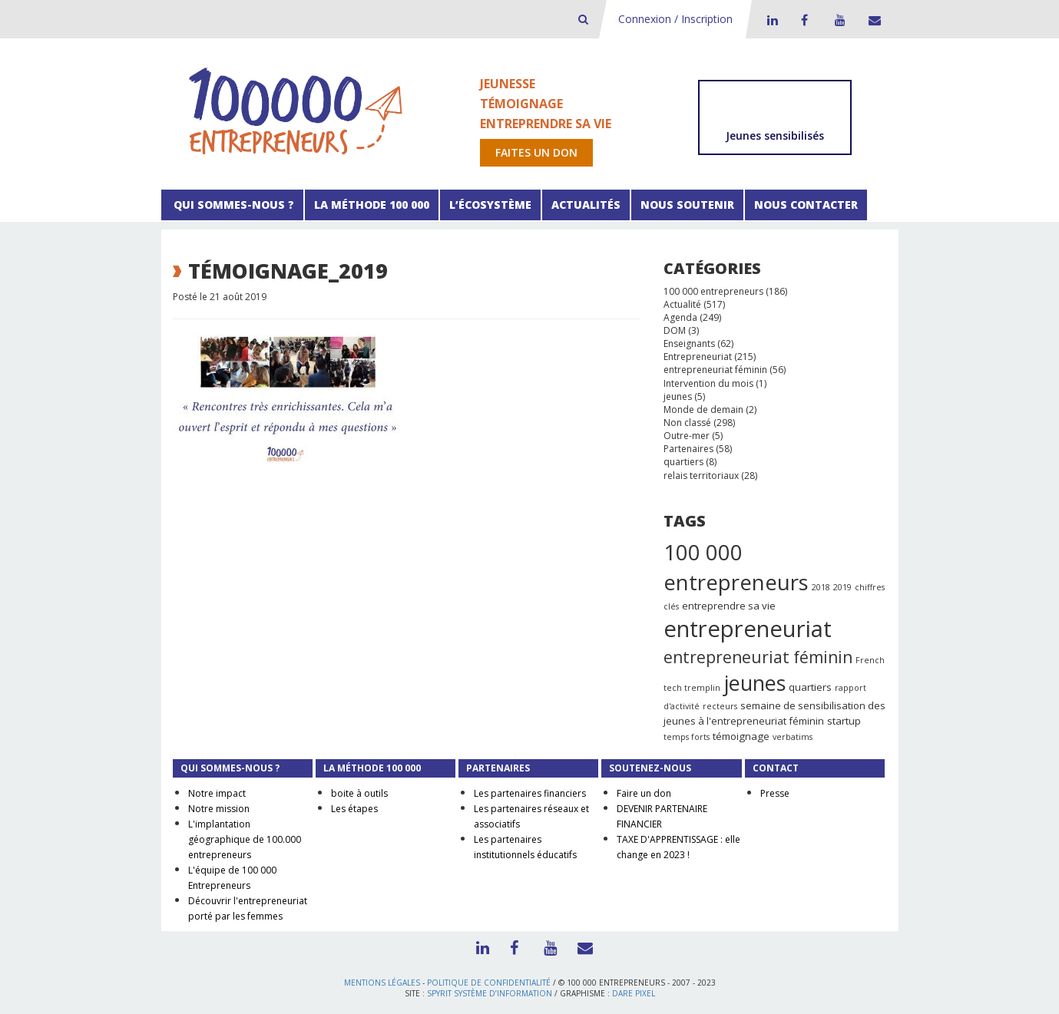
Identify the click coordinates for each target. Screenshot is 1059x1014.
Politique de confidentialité (489, 982)
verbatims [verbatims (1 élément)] (792, 737)
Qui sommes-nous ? (232, 204)
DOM (675, 330)
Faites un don (536, 152)
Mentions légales (382, 982)
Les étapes (354, 808)
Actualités (586, 204)
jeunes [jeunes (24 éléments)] (754, 683)
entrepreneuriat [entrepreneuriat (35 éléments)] (748, 628)
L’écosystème (490, 204)
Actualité (682, 304)
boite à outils (359, 793)
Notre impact (217, 793)
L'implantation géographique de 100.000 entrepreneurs (244, 839)
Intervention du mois (708, 383)
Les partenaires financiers (530, 793)
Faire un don (644, 793)
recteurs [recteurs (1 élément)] (720, 706)
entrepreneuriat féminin (715, 369)
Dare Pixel (633, 993)
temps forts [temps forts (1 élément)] (687, 737)
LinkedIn (770, 20)
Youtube (837, 20)
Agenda (680, 317)
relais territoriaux (701, 475)
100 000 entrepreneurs (713, 291)
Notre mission (219, 808)
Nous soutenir (687, 204)
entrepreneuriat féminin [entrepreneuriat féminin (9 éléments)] (758, 657)
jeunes (678, 396)
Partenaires (688, 448)
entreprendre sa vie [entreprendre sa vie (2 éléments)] (729, 606)
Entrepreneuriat (698, 356)
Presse (774, 793)
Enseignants (689, 343)
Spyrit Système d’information (489, 993)
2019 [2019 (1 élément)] (842, 587)
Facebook (804, 20)
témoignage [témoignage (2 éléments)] (741, 736)
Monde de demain (703, 409)
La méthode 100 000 (371, 204)
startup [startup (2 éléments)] (844, 721)
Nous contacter (806, 204)
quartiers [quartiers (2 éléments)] (810, 687)
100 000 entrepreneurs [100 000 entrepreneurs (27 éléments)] (736, 567)
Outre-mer (687, 435)
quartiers (683, 461)
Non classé (687, 422)
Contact (871, 20)
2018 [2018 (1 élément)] (821, 587)
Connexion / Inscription (675, 19)
